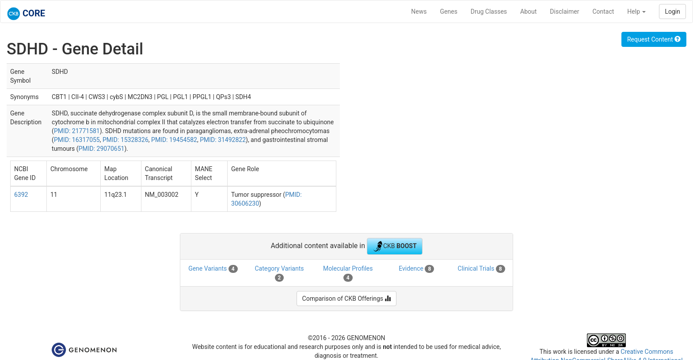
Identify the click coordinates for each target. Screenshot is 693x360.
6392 (21, 194)
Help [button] (636, 11)
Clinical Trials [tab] (481, 269)
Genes (448, 11)
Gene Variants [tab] (212, 269)
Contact (603, 11)
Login (672, 11)
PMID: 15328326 (125, 139)
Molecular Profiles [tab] (348, 273)
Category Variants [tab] (279, 273)
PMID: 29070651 (102, 148)
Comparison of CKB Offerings (346, 298)
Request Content (654, 39)
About (528, 11)
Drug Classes (489, 11)
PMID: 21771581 (77, 130)
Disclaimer (564, 11)
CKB (395, 246)
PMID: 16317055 (77, 139)
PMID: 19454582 (174, 139)
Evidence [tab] (416, 269)
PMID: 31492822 (223, 139)
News (418, 11)
